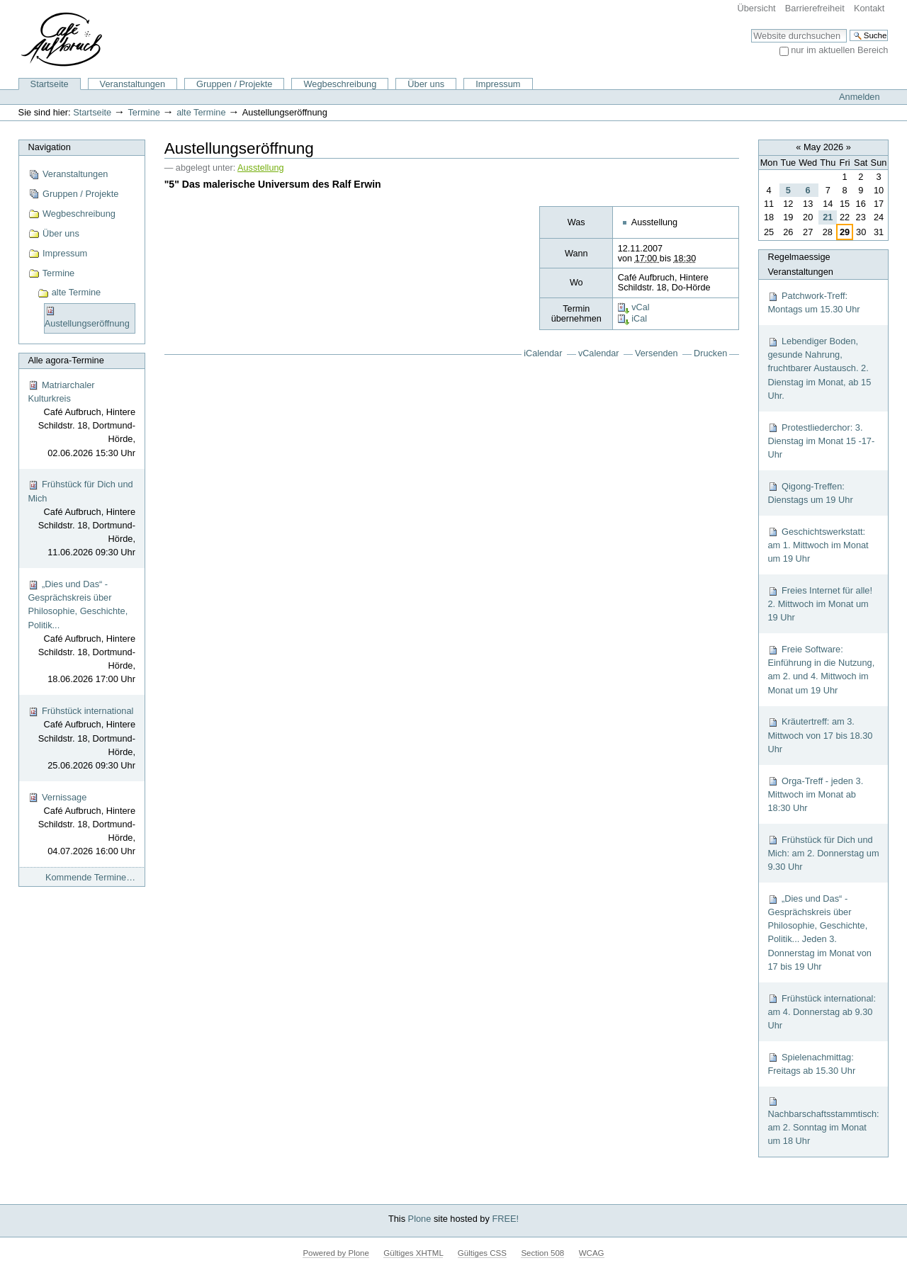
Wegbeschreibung (339, 84)
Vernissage (81, 825)
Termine (144, 112)
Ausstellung (260, 168)
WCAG (591, 1253)
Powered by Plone (335, 1253)
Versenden (656, 353)
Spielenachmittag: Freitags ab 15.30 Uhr (811, 1064)
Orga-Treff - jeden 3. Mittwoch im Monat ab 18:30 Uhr (815, 794)
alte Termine (200, 112)
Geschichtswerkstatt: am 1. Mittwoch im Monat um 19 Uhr (817, 545)
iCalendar (543, 353)
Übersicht (757, 8)
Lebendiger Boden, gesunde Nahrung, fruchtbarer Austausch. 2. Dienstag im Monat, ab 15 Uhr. (819, 368)
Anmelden (859, 96)
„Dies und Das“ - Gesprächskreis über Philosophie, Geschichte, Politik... (81, 632)
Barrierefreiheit (815, 8)
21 (828, 217)
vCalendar (598, 353)
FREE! (505, 1218)
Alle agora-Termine (65, 360)
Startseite (49, 84)
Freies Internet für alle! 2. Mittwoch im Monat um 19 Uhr (819, 604)
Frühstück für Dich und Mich (81, 519)
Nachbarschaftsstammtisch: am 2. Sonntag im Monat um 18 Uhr (823, 1121)
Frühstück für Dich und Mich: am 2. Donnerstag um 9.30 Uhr (823, 853)
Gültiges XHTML (413, 1253)
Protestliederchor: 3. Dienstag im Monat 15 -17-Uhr (820, 441)
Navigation (49, 147)
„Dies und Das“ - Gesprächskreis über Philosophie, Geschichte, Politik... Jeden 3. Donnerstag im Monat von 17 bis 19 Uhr (819, 932)
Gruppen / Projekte (234, 84)
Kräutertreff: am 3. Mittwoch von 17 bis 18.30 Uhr (819, 735)
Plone (420, 1218)
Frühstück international (81, 738)
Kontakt (869, 8)
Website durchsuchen (750, 28)
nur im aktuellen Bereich (839, 50)
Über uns (425, 84)
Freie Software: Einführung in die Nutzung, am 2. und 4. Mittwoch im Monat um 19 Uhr (820, 670)
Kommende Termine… (90, 877)
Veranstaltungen (133, 84)
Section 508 (542, 1253)
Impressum (497, 84)
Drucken (710, 353)
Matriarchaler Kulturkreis (81, 420)
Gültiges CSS (482, 1253)
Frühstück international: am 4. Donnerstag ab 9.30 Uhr (821, 1012)
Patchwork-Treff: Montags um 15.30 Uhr (813, 302)
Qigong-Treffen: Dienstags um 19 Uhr (809, 493)
